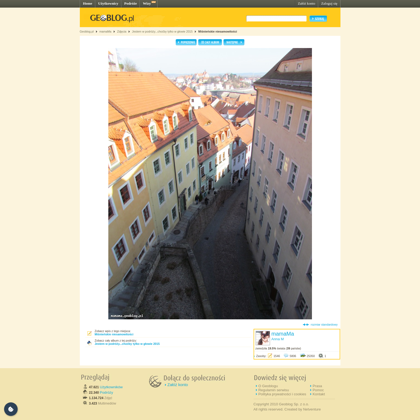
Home (87, 3)
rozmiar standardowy (324, 324)
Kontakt (318, 394)
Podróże (130, 3)
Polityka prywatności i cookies (282, 394)
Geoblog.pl (87, 31)
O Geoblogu (268, 386)
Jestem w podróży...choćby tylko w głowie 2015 (162, 31)
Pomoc (318, 390)
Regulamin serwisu (273, 390)
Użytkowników (111, 387)
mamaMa (105, 31)
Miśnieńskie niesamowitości (217, 31)
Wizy (147, 3)
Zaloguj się (329, 3)
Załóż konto (306, 3)
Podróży (106, 392)
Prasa (317, 386)
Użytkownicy (108, 3)
